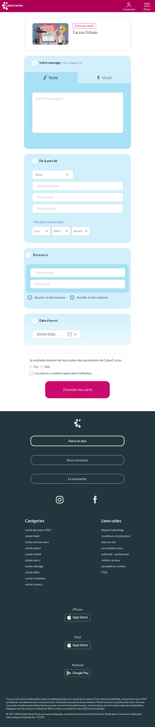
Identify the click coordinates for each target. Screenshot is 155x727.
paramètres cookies (113, 566)
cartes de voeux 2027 (38, 530)
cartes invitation (35, 578)
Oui (36, 366)
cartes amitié (33, 554)
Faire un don (77, 441)
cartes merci (32, 560)
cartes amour (33, 548)
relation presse (110, 560)
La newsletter (77, 479)
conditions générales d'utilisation (71, 373)
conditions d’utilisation (115, 536)
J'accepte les (63, 373)
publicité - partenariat (115, 554)
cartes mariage (34, 566)
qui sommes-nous (112, 548)
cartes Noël (32, 536)
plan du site (108, 542)
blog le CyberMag (112, 530)
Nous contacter (77, 460)
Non (47, 366)
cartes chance (33, 584)
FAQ (104, 572)
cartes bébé (32, 572)
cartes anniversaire (37, 542)
